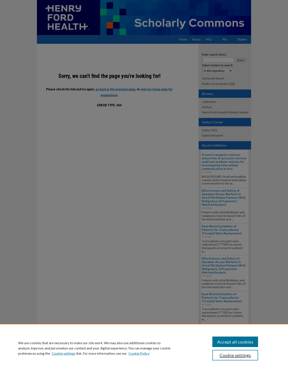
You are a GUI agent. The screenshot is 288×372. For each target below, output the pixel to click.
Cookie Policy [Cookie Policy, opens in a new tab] (138, 353)
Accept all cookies (235, 341)
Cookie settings (63, 353)
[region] (144, 348)
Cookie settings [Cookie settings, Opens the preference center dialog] (235, 355)
